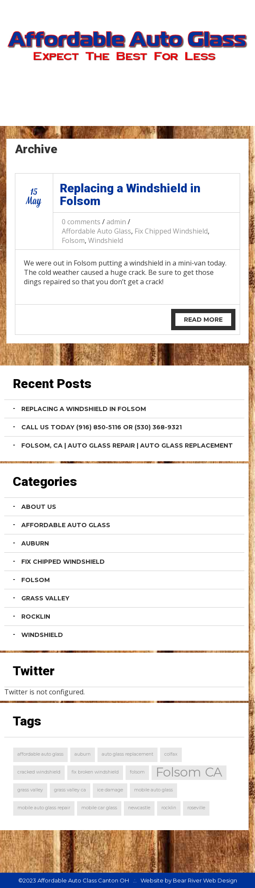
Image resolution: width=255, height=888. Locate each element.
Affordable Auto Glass (96, 231)
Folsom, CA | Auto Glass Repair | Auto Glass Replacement (127, 445)
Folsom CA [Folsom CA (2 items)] (189, 772)
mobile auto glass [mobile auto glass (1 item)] (153, 790)
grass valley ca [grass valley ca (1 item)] (70, 790)
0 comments (81, 221)
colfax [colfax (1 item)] (171, 754)
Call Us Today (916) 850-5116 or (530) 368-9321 (101, 427)
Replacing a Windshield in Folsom (130, 194)
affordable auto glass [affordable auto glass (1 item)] (40, 754)
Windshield (105, 240)
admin (116, 221)
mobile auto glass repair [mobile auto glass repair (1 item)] (43, 808)
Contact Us (216, 112)
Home (164, 112)
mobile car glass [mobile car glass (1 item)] (99, 808)
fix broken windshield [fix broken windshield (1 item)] (95, 772)
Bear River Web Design (205, 880)
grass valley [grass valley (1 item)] (30, 790)
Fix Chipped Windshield (171, 231)
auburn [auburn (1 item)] (82, 754)
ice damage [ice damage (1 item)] (110, 790)
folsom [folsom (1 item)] (137, 772)
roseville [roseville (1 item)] (196, 808)
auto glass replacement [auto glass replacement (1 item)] (127, 754)
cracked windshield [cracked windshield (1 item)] (38, 772)
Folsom (73, 240)
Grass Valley (45, 598)
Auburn (35, 543)
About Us (38, 507)
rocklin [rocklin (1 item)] (168, 808)
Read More (203, 319)
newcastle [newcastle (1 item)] (139, 808)
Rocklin (35, 616)
